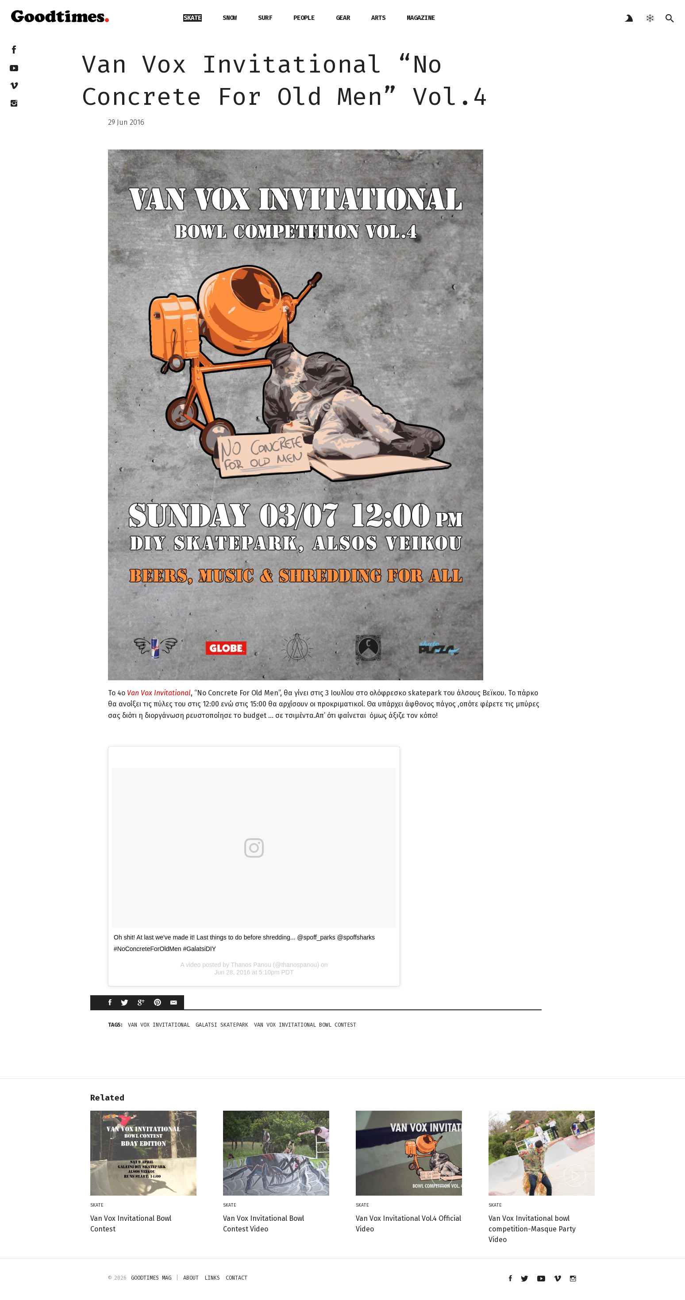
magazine (421, 18)
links (212, 1278)
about (191, 1278)
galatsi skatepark (222, 1025)
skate (192, 18)
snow (230, 18)
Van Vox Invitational (159, 693)
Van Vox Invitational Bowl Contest (305, 1025)
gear (343, 18)
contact (236, 1278)
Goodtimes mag (151, 1278)
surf (265, 18)
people (304, 18)
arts (378, 18)
